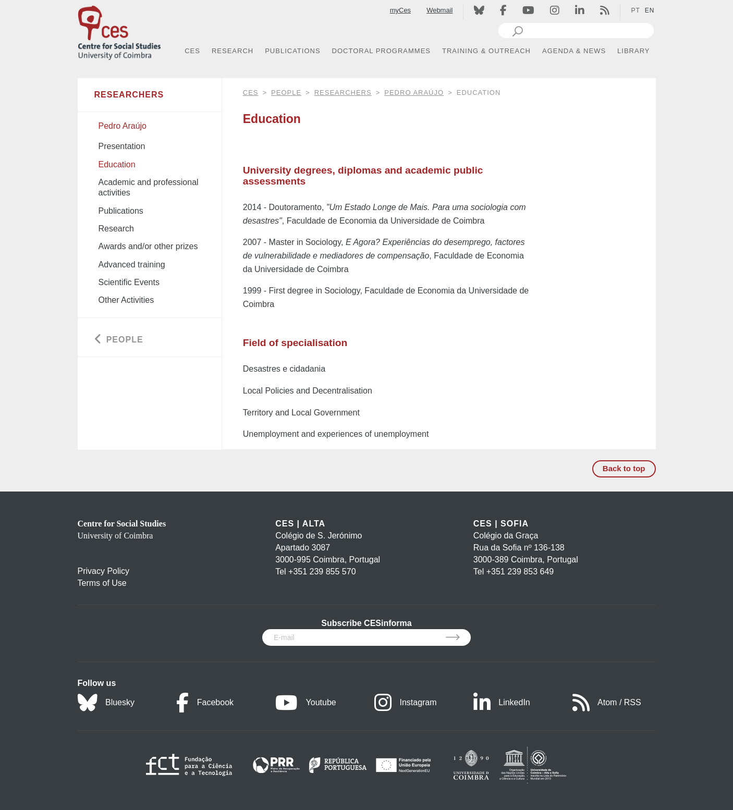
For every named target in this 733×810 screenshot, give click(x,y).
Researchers (343, 92)
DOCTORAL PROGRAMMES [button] (381, 51)
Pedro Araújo (414, 92)
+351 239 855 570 (322, 571)
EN (650, 10)
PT (635, 10)
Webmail (439, 10)
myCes (400, 10)
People (286, 92)
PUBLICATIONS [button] (292, 51)
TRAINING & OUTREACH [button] (486, 51)
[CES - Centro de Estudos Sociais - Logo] (119, 30)
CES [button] (192, 51)
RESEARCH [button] (232, 51)
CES (251, 92)
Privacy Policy (104, 571)
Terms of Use (102, 583)
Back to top (624, 468)
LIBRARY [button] (633, 51)
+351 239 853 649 (520, 571)
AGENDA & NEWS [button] (574, 51)
